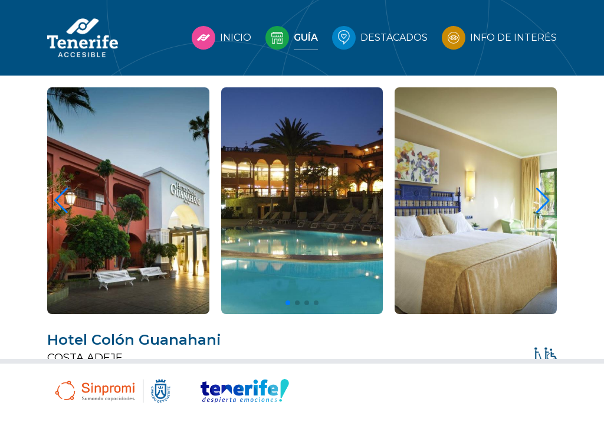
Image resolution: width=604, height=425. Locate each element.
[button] (287, 302)
